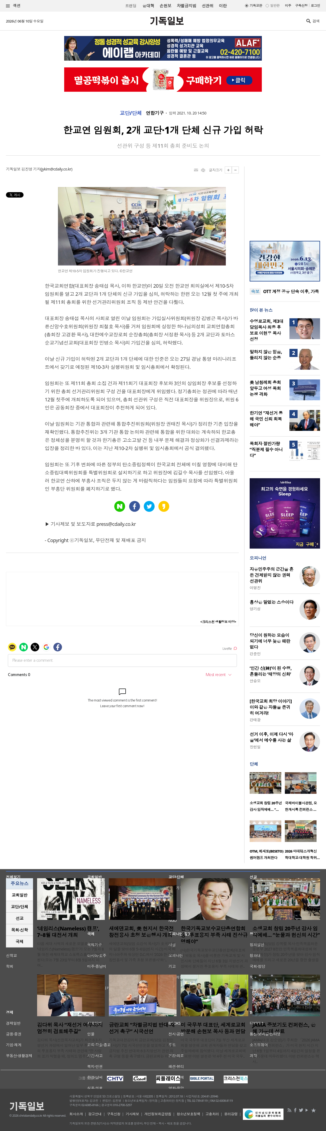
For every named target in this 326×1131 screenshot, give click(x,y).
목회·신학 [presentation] (19, 930)
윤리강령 (231, 1114)
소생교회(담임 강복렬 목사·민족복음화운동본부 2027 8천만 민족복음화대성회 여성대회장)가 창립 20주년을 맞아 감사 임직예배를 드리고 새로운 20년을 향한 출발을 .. (286, 954)
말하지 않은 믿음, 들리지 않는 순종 (266, 355)
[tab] (19, 895)
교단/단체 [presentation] (19, 906)
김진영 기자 (30, 169)
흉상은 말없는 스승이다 (272, 602)
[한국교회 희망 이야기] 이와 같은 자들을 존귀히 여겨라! (271, 707)
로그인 (315, 5)
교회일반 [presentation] (19, 895)
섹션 (13, 6)
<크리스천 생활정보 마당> (218, 621)
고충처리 (212, 1114)
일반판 (274, 5)
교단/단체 (131, 113)
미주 (288, 5)
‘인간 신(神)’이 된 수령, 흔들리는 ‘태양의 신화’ (271, 671)
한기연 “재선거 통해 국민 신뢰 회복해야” (266, 419)
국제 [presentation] (20, 941)
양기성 (255, 608)
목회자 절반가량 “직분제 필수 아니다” (266, 449)
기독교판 (256, 5)
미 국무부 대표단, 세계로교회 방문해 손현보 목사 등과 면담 (213, 1028)
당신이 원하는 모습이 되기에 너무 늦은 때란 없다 (270, 641)
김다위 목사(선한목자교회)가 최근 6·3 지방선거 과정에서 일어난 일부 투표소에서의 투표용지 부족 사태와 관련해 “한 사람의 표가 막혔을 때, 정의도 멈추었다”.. (69, 1048)
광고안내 (95, 1114)
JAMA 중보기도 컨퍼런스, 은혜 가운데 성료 (283, 1028)
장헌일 (255, 746)
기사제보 (132, 1114)
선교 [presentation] (20, 918)
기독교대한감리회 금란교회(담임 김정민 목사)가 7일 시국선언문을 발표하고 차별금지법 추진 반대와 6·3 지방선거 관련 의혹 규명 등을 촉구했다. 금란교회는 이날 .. (142, 1048)
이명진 (255, 587)
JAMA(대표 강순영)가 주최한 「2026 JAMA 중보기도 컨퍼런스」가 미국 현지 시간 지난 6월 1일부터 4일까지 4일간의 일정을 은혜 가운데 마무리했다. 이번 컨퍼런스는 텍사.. (286, 1050)
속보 (255, 291)
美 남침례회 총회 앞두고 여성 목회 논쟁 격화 (265, 388)
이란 (223, 5)
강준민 (255, 653)
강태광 (255, 719)
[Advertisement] (285, 200)
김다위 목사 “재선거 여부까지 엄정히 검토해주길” (70, 1028)
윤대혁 (148, 5)
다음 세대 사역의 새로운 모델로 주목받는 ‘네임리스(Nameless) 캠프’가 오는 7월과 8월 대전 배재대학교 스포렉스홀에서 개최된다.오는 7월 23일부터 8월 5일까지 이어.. (70, 954)
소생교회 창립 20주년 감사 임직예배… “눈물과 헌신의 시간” (286, 932)
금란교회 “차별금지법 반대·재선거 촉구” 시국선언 (142, 1028)
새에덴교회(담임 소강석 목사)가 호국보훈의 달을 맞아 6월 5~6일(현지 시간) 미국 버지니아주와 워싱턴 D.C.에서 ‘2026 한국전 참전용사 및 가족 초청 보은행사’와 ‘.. (142, 951)
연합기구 (155, 113)
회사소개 (76, 1114)
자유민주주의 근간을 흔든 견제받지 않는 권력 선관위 (272, 575)
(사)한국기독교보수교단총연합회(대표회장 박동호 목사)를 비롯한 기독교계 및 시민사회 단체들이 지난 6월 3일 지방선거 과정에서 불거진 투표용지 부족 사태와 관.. (214, 958)
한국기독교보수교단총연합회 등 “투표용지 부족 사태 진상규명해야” (214, 935)
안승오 (255, 680)
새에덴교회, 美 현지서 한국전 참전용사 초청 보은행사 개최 (141, 932)
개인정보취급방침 (157, 1114)
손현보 (165, 5)
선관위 (207, 5)
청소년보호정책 (188, 1114)
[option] (267, 793)
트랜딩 (130, 5)
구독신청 (301, 5)
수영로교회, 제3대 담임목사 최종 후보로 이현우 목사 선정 (266, 330)
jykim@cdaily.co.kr (56, 169)
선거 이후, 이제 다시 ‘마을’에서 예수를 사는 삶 (271, 737)
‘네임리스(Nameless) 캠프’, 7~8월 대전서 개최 (68, 932)
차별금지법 (186, 5)
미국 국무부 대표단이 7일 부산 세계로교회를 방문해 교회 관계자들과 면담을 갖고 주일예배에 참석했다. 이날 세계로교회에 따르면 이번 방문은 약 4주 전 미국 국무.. (214, 1048)
